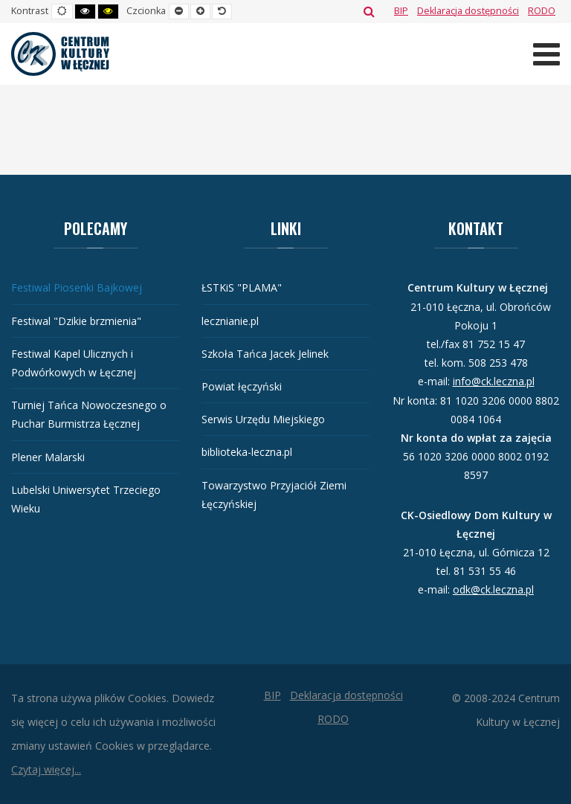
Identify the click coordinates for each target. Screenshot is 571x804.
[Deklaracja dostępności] (468, 10)
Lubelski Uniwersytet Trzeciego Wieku (86, 499)
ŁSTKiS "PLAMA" (241, 287)
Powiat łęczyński (241, 386)
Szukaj (369, 11)
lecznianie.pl (230, 321)
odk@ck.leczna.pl (493, 589)
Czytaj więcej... (46, 769)
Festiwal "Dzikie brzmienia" (76, 321)
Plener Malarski (48, 457)
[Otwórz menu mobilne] (546, 54)
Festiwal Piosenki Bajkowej (76, 287)
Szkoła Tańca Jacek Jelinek (265, 354)
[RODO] (541, 10)
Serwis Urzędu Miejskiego (263, 419)
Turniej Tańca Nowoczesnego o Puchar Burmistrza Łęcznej (89, 414)
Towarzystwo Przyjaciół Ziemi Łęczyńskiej (273, 494)
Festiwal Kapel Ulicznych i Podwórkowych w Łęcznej (73, 363)
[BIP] (401, 10)
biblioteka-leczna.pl (246, 452)
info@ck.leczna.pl (494, 381)
